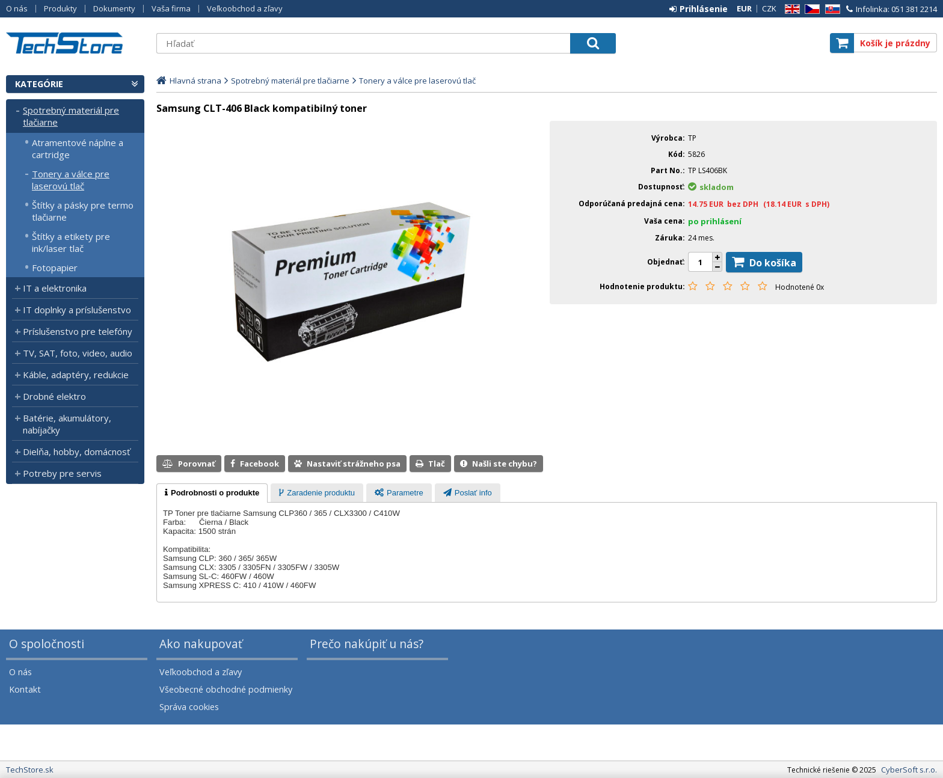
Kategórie (39, 84)
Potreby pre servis (62, 473)
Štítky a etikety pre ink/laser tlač (71, 242)
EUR (744, 8)
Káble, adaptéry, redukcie (76, 375)
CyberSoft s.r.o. (909, 769)
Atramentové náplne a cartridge (77, 148)
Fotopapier (55, 268)
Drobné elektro (54, 396)
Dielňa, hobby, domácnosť (76, 452)
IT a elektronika (55, 288)
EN (790, 9)
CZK (769, 8)
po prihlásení (715, 221)
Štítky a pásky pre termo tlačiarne (83, 211)
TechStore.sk (75, 43)
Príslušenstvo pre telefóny (77, 331)
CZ (810, 9)
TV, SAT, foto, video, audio (77, 353)
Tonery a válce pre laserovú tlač (70, 180)
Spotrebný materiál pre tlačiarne (71, 116)
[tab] (212, 493)
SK (830, 9)
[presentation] (212, 493)
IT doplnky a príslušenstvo (77, 310)
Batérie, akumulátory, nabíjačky (67, 424)
